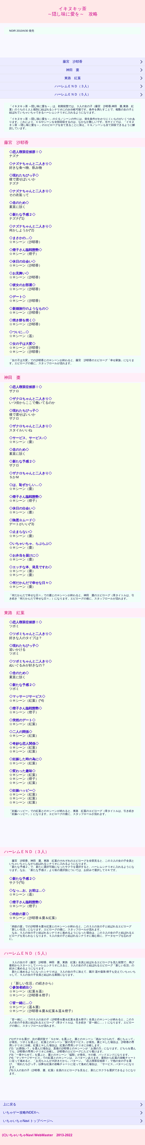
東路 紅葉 (72, 78)
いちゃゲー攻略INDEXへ (21, 1112)
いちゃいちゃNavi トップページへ (28, 1121)
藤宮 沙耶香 (72, 61)
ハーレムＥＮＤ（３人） (73, 86)
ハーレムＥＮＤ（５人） (73, 94)
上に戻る (9, 1104)
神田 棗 (72, 70)
